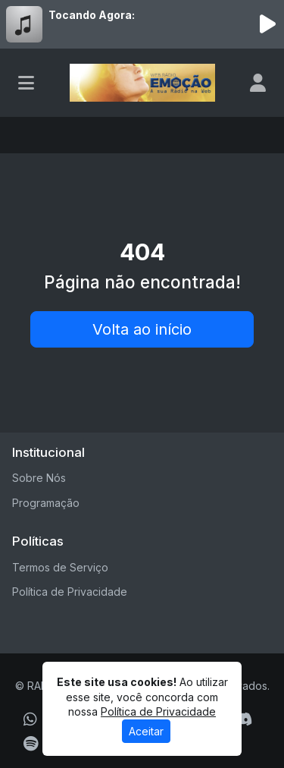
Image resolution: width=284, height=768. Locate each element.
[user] (258, 83)
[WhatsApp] (30, 719)
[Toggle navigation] (26, 83)
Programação (46, 502)
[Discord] (242, 719)
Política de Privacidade (69, 591)
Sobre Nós (39, 477)
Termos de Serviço (60, 567)
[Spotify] (30, 744)
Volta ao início (142, 329)
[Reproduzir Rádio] (267, 24)
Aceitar (146, 731)
